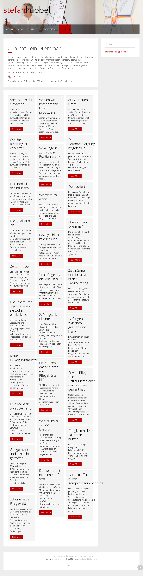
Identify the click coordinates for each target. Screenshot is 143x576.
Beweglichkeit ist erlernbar (49, 236)
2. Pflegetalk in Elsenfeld (49, 316)
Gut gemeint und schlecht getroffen (19, 453)
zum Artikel (14, 76)
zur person (33, 29)
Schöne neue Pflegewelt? (19, 501)
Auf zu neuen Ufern (78, 101)
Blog (20, 29)
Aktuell (9, 29)
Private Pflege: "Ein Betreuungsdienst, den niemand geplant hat (81, 381)
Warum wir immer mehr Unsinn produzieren (48, 106)
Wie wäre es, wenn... (48, 197)
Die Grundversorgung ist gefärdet (81, 143)
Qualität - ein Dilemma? (77, 224)
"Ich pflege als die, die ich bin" (50, 276)
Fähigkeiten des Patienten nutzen (79, 434)
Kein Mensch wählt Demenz (20, 406)
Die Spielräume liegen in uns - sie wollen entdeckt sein (21, 308)
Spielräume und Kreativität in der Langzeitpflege (79, 276)
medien (64, 29)
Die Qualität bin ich (21, 222)
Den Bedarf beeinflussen (19, 185)
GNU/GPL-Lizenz (72, 559)
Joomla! (48, 559)
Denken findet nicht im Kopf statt (49, 474)
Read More (17, 129)
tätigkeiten (49, 29)
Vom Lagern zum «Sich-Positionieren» (49, 152)
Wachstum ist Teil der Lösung (49, 424)
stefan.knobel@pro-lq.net (116, 51)
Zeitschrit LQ (19, 266)
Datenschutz (71, 565)
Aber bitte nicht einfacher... (21, 101)
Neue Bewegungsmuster (24, 357)
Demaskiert (76, 186)
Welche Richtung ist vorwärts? (18, 143)
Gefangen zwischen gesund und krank (77, 325)
